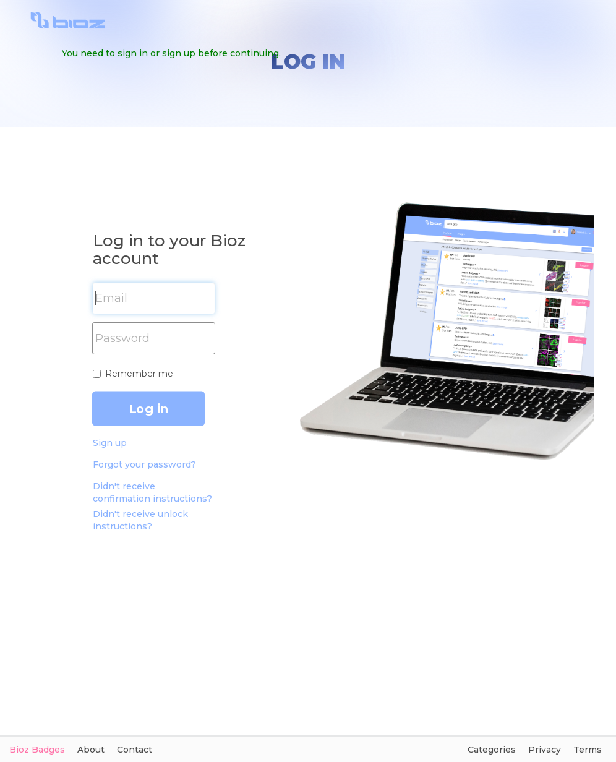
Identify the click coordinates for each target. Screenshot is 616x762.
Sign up (110, 442)
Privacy (544, 749)
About (91, 749)
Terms (587, 749)
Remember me (139, 373)
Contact (134, 749)
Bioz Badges (37, 749)
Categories (492, 749)
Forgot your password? (144, 464)
